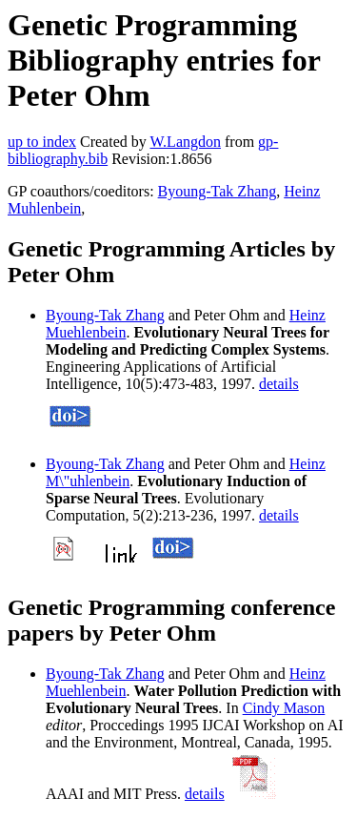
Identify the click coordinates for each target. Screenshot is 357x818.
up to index (42, 141)
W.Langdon (185, 141)
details (279, 384)
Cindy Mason (284, 708)
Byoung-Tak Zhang (217, 191)
